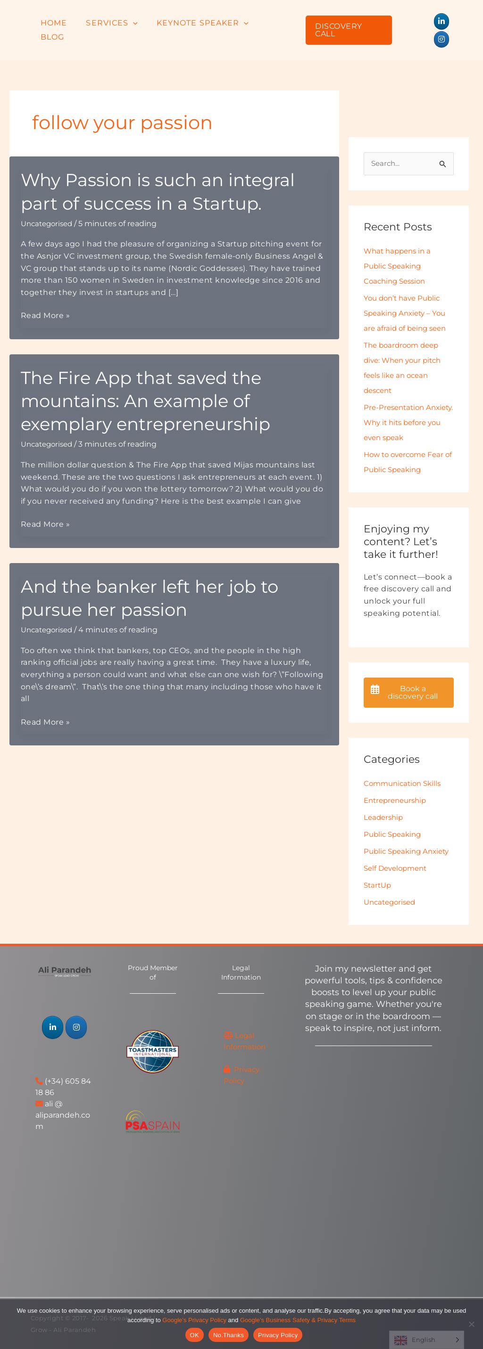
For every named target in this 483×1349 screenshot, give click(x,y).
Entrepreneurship (398, 784)
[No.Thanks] (471, 1324)
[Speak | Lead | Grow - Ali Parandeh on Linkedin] (423, 21)
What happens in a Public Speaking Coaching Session (399, 248)
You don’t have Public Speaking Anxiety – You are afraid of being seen (407, 295)
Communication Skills (405, 767)
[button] (136, 21)
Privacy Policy (278, 1335)
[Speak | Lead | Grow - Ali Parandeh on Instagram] (441, 21)
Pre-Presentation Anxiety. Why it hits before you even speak (407, 405)
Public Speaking (394, 818)
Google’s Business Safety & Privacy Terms (298, 1320)
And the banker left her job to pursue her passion (159, 579)
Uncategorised (49, 205)
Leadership (385, 801)
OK (194, 1335)
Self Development (398, 867)
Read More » (45, 298)
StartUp (378, 884)
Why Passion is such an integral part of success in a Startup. (169, 173)
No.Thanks (228, 1335)
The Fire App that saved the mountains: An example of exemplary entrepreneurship (155, 382)
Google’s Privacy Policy (194, 1320)
